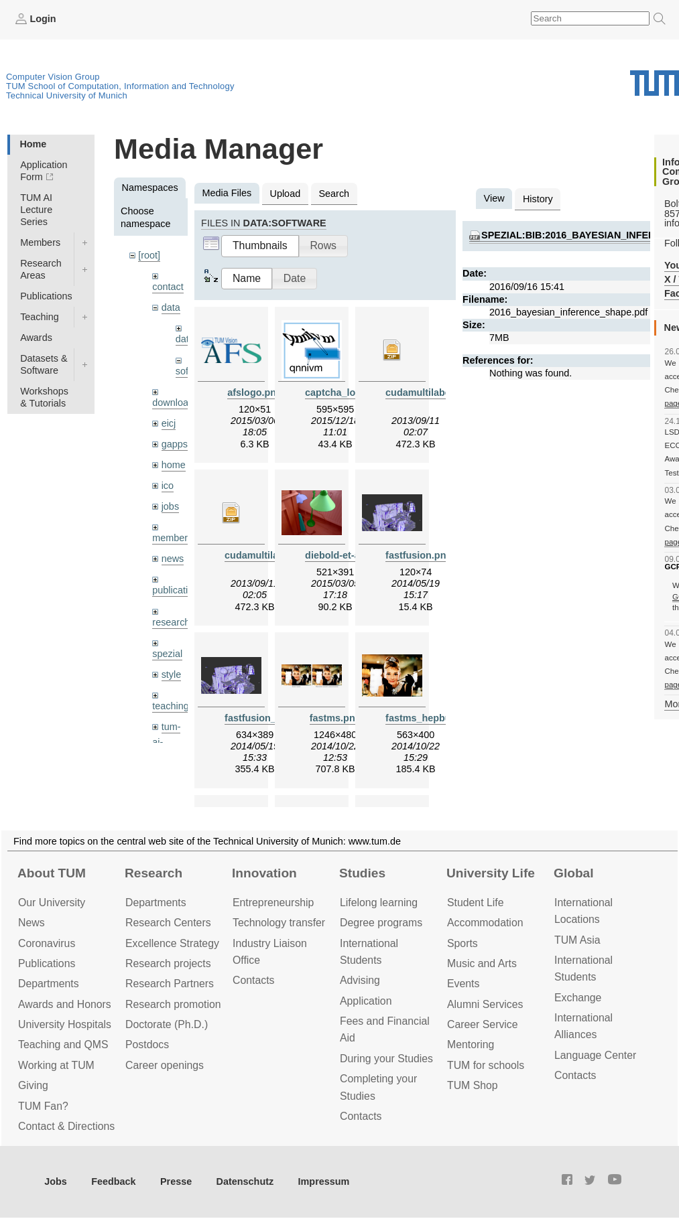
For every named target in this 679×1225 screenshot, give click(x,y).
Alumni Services (485, 1004)
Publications (46, 296)
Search (333, 193)
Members (40, 242)
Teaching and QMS (63, 1044)
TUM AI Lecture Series (36, 209)
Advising (360, 980)
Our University (51, 902)
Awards (36, 337)
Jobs (55, 1181)
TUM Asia (577, 940)
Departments (48, 983)
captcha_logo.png (346, 392)
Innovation (264, 873)
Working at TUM (56, 1065)
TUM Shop (472, 1085)
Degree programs (381, 922)
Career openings (164, 1065)
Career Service (482, 1024)
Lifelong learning (379, 902)
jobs (170, 506)
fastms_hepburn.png (433, 718)
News (31, 922)
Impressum (324, 1181)
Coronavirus (46, 943)
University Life (490, 873)
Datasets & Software (43, 364)
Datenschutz (245, 1181)
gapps (175, 444)
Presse (176, 1181)
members (172, 537)
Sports (462, 943)
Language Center (595, 1055)
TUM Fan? (43, 1106)
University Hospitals (64, 1024)
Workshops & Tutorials (44, 397)
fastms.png (335, 718)
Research (153, 873)
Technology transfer (279, 922)
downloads (175, 402)
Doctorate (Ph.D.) (166, 1024)
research (171, 622)
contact (167, 286)
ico (168, 485)
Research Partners (169, 983)
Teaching (39, 316)
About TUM (51, 873)
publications (177, 590)
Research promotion (173, 1004)
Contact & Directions (66, 1126)
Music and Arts (482, 963)
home (174, 464)
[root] (149, 255)
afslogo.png (254, 392)
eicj (169, 423)
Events (463, 983)
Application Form (43, 170)
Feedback (113, 1181)
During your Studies (386, 1058)
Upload (285, 193)
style (172, 674)
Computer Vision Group (53, 77)
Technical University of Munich (66, 95)
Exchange (577, 997)
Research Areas (41, 269)
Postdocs (147, 1044)
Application (365, 1001)
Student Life (475, 902)
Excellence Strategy (172, 943)
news (173, 558)
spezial (167, 653)
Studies (362, 873)
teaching (170, 706)
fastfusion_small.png (273, 718)
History (538, 199)
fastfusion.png (418, 555)
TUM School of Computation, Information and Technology (120, 86)
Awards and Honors (64, 1004)
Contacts (253, 980)
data (171, 307)
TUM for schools (485, 1065)
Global (574, 873)
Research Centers (168, 922)
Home (32, 144)
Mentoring (470, 1044)
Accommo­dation (485, 922)
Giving (33, 1085)
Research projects (168, 963)
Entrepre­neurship (273, 902)
